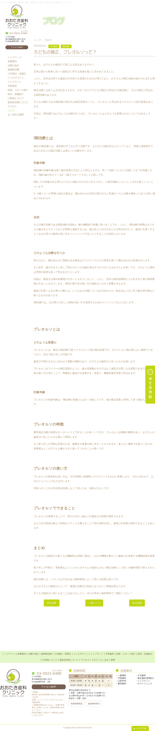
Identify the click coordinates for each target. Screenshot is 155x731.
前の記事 (52, 603)
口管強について (16, 98)
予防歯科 (12, 85)
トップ (37, 40)
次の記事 (136, 603)
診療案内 (12, 61)
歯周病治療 (13, 69)
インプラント (14, 81)
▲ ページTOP (140, 728)
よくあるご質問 (16, 114)
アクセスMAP (17, 47)
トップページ (14, 57)
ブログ (11, 110)
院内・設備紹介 (16, 94)
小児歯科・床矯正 (17, 73)
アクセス (12, 106)
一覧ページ (94, 603)
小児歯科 (53, 46)
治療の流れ (13, 65)
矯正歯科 (66, 46)
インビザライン (16, 77)
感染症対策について (18, 102)
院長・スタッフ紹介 (18, 90)
